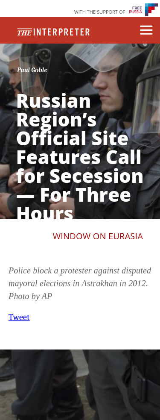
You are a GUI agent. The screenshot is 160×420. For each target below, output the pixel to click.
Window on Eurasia (98, 236)
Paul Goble (32, 70)
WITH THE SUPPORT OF (99, 12)
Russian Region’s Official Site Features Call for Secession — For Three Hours (80, 157)
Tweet (19, 317)
